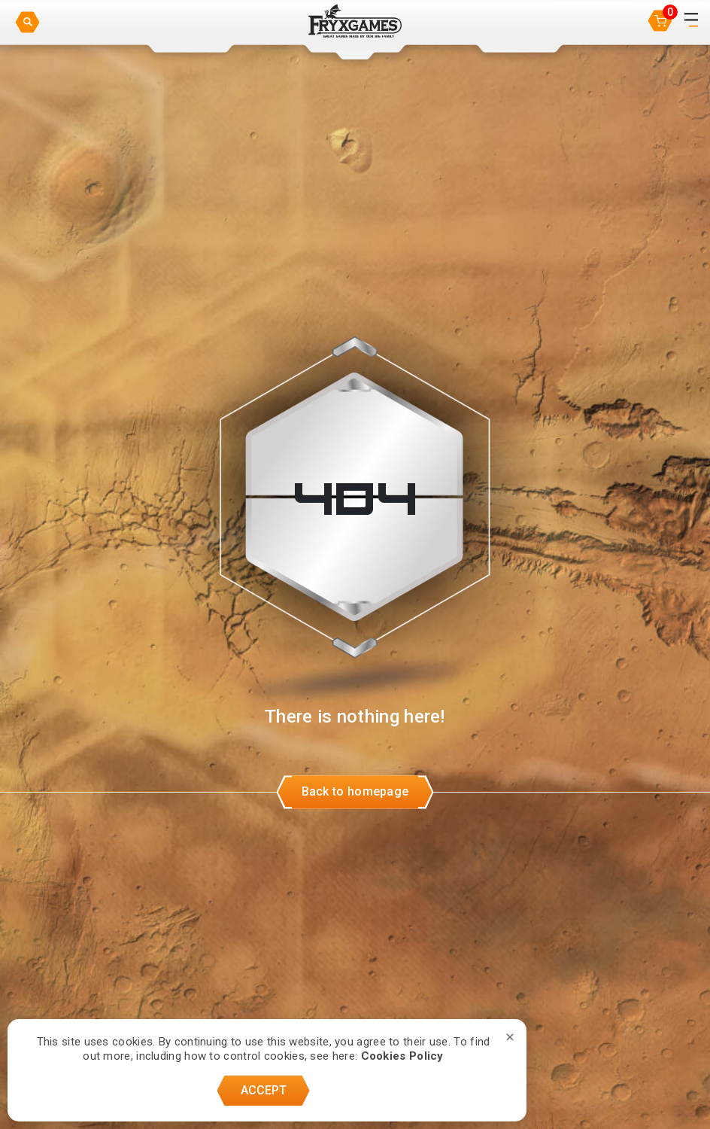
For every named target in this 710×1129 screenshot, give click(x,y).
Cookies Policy (402, 1056)
